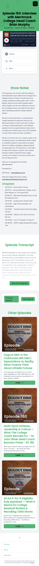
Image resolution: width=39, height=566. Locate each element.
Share (33, 45)
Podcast (6, 544)
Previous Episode (9, 299)
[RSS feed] (19, 537)
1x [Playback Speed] (16, 41)
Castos (32, 562)
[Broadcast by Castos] (7, 45)
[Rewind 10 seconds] (12, 41)
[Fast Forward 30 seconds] (21, 41)
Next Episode (28, 299)
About (6, 550)
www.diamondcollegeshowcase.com (14, 179)
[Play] (6, 40)
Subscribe (24, 45)
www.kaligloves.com (18, 173)
